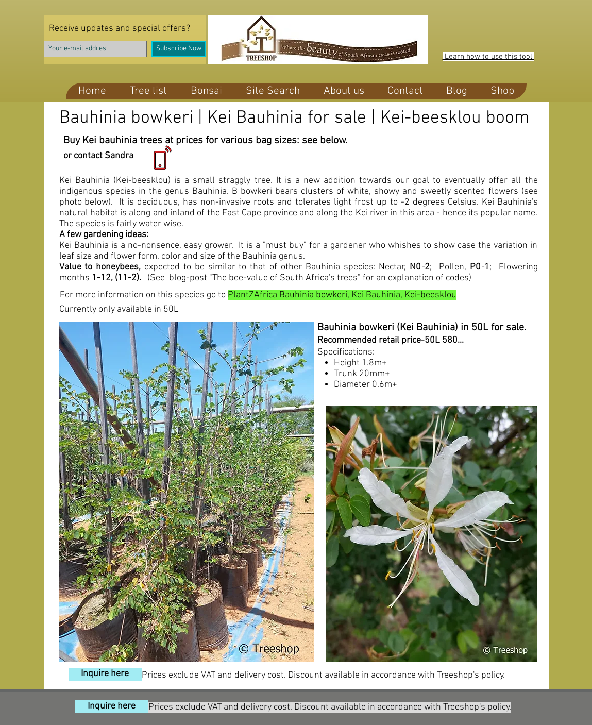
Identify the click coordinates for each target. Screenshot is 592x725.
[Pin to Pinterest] (204, 656)
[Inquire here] (105, 674)
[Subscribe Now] (178, 49)
